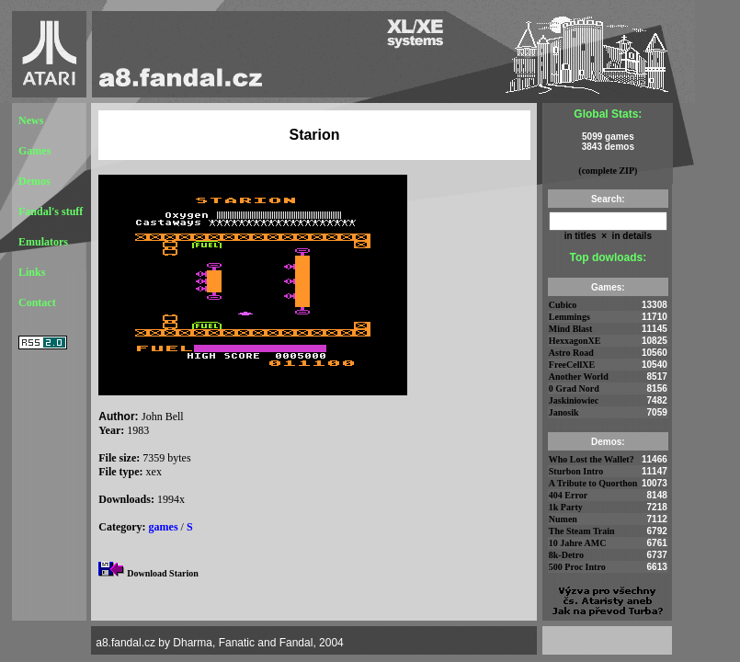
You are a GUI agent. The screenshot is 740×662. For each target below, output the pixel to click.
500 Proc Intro (577, 567)
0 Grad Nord (574, 388)
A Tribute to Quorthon (593, 483)
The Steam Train (582, 531)
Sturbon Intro (576, 471)
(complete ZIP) (607, 171)
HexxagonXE (575, 341)
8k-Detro (566, 555)
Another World (579, 376)
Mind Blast (571, 329)
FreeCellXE (572, 365)
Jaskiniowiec (573, 400)
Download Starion (163, 573)
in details (630, 236)
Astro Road (571, 353)
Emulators (43, 241)
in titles (580, 236)
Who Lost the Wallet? (591, 459)
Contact (37, 302)
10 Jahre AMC (578, 543)
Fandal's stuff (50, 211)
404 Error (568, 495)
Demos (34, 181)
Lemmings (569, 317)
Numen (563, 519)
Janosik (564, 412)
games (163, 526)
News (30, 120)
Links (31, 272)
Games (34, 150)
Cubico (563, 305)
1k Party (566, 507)
